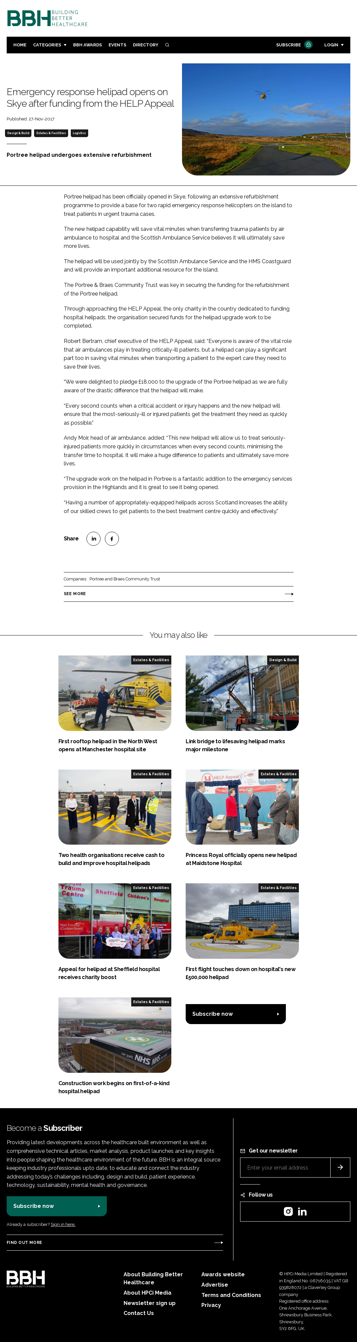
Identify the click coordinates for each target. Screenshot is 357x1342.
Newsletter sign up (150, 1303)
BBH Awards (87, 44)
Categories (47, 44)
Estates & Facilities (51, 133)
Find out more (24, 1242)
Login (331, 44)
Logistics (79, 133)
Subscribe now (212, 1014)
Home (19, 44)
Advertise (214, 1285)
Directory (145, 44)
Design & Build (18, 133)
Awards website (223, 1274)
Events (117, 44)
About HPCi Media (147, 1293)
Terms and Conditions (231, 1295)
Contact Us (139, 1313)
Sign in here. (63, 1224)
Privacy (211, 1305)
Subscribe (293, 45)
